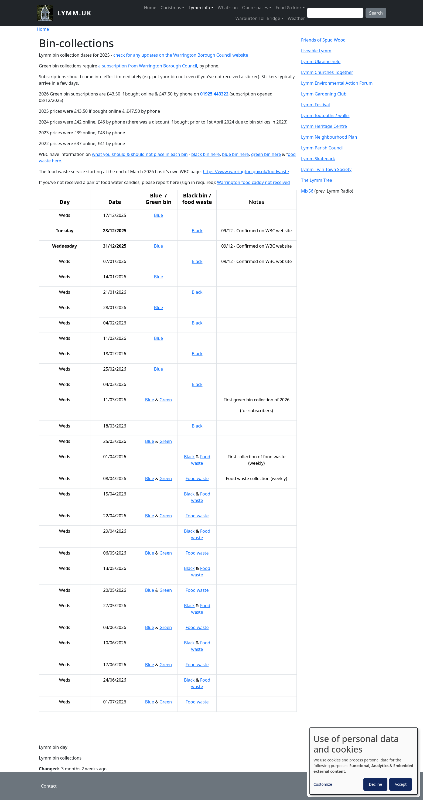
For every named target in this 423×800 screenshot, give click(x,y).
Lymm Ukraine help (320, 61)
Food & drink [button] (289, 8)
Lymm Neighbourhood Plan (329, 137)
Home (150, 8)
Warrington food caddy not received (253, 182)
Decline (375, 784)
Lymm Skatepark (318, 159)
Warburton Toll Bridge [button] (258, 18)
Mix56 (307, 191)
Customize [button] (322, 784)
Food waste (197, 478)
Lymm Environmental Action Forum (337, 83)
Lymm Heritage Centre (324, 126)
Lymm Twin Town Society (326, 169)
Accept (401, 784)
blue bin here (235, 154)
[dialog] (364, 761)
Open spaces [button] (255, 8)
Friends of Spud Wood (323, 40)
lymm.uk (74, 12)
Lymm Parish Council (322, 148)
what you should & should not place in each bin (140, 154)
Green (165, 400)
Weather (296, 18)
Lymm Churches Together (327, 72)
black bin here (205, 154)
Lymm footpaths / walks (325, 115)
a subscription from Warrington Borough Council (147, 66)
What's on (228, 8)
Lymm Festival (315, 105)
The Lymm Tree (316, 180)
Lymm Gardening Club (323, 94)
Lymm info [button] (199, 8)
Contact (49, 786)
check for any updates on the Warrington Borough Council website (180, 55)
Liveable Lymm (316, 51)
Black (197, 231)
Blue (158, 215)
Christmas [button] (171, 8)
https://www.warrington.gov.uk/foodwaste (246, 172)
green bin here (266, 154)
